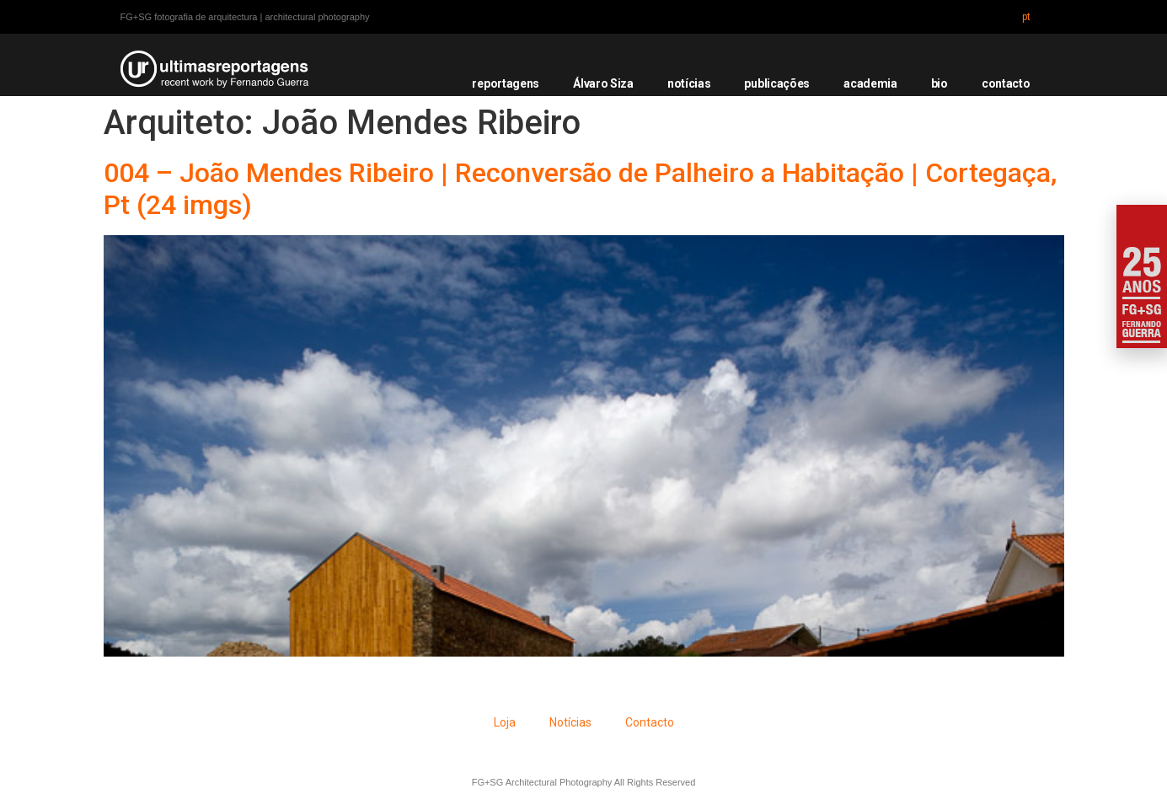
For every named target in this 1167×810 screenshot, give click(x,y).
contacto (1006, 83)
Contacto (649, 722)
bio (939, 83)
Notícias (570, 722)
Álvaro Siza (603, 83)
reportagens (505, 83)
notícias (689, 83)
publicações (777, 83)
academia (870, 83)
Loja (505, 722)
